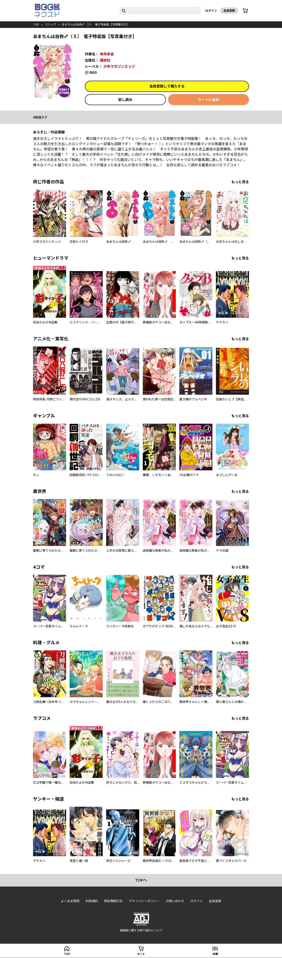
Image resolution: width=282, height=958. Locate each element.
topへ (141, 880)
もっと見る (240, 182)
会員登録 (229, 10)
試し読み (125, 99)
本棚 (215, 954)
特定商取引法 (113, 901)
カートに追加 (208, 99)
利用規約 (91, 901)
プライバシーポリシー (144, 901)
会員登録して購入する (167, 86)
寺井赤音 (107, 54)
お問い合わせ (175, 901)
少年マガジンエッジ (119, 66)
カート (141, 954)
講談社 (105, 60)
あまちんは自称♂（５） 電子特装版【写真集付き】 (95, 24)
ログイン (211, 10)
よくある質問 (70, 901)
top (36, 24)
